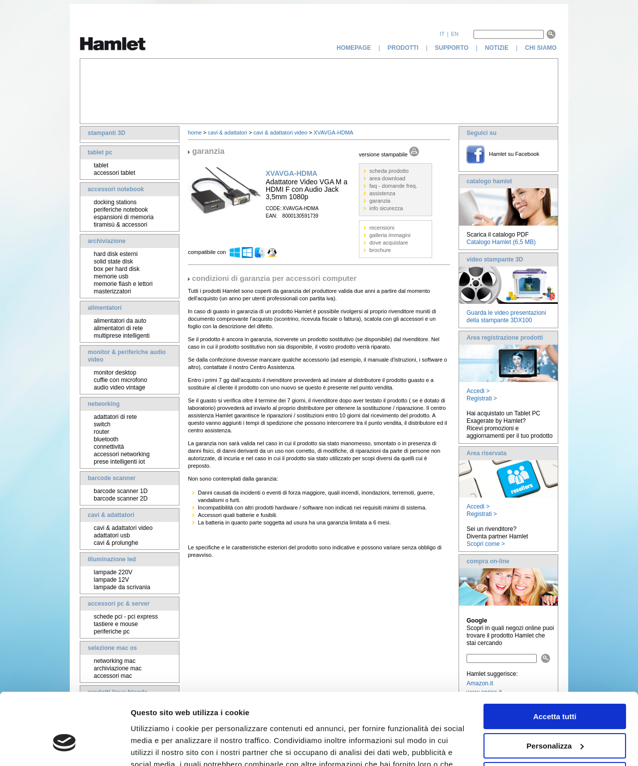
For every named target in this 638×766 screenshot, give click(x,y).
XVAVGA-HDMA (333, 132)
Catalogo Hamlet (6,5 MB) (501, 242)
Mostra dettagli (157, 746)
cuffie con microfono (120, 380)
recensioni (381, 228)
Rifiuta (555, 718)
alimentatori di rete (118, 328)
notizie (496, 47)
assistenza (382, 193)
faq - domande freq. (393, 186)
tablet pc (100, 152)
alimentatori (105, 307)
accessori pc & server (119, 603)
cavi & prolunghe (116, 542)
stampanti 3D (106, 132)
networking (104, 403)
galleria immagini (390, 235)
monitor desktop (115, 372)
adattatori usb (112, 535)
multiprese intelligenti (122, 335)
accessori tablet (114, 172)
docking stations (115, 202)
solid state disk (113, 261)
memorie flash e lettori (123, 283)
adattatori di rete (115, 416)
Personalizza (555, 688)
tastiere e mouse (116, 624)
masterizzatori (112, 291)
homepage (353, 47)
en (455, 34)
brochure (380, 250)
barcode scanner (112, 478)
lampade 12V (111, 579)
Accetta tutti (555, 659)
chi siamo (541, 47)
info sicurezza (386, 208)
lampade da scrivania (122, 587)
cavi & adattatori (111, 514)
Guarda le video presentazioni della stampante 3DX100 (506, 316)
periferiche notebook (121, 209)
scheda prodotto (389, 171)
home (195, 132)
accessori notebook (116, 189)
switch (102, 424)
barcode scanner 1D (121, 491)
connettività (109, 446)
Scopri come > (486, 543)
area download (387, 178)
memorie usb (111, 276)
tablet (101, 165)
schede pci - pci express (126, 616)
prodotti (402, 47)
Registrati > (482, 398)
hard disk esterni (116, 254)
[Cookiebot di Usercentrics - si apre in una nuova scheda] (64, 746)
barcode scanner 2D (121, 498)
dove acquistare (388, 243)
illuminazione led (112, 559)
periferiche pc (112, 631)
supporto (452, 47)
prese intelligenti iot (119, 461)
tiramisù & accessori (120, 224)
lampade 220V (113, 572)
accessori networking (122, 454)
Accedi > (478, 390)
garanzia (379, 201)
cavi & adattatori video (123, 527)
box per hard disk (117, 268)
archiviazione (107, 241)
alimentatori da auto (120, 320)
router (101, 431)
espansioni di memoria (124, 217)
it (442, 34)
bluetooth (106, 439)
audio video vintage (119, 387)
